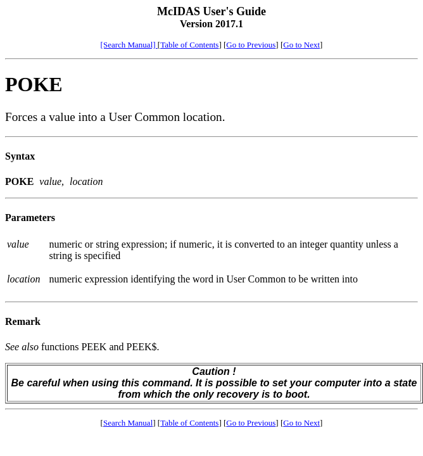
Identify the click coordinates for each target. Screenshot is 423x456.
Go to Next (301, 44)
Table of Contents (189, 44)
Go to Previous (250, 44)
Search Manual (128, 423)
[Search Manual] (129, 44)
